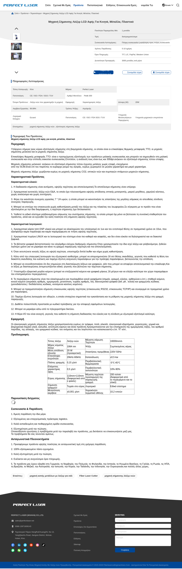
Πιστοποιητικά (95, 5)
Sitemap (77, 545)
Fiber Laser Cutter (88, 476)
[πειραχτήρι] (25, 545)
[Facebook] (13, 545)
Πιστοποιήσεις (79, 533)
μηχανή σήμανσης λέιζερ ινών (120, 476)
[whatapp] (13, 551)
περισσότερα (35, 14)
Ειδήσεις (110, 5)
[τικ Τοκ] (31, 545)
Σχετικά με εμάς (62, 5)
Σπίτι (48, 5)
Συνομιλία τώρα (147, 5)
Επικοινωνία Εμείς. (127, 5)
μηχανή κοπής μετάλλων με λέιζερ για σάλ (51, 476)
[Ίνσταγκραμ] (37, 545)
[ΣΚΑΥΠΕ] (25, 551)
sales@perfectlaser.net (22, 521)
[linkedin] (19, 545)
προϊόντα (78, 5)
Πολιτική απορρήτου (82, 551)
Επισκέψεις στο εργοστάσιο (85, 527)
